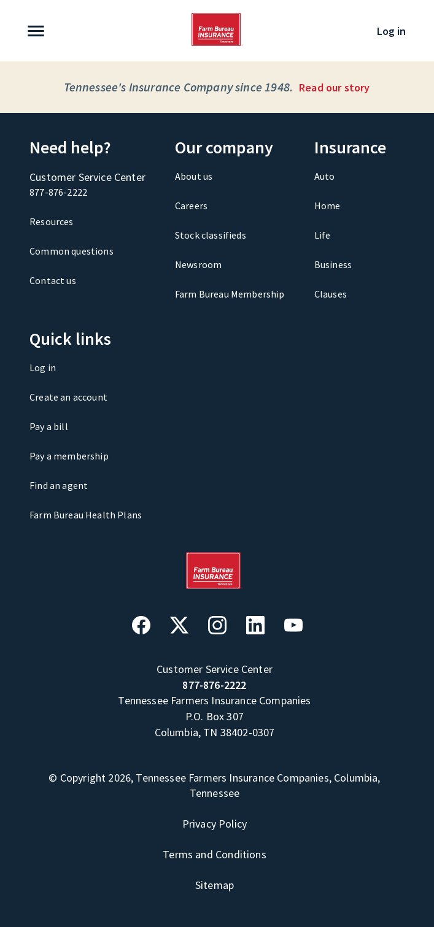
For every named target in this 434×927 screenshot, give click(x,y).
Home (327, 205)
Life (322, 235)
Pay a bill (48, 426)
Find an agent (58, 485)
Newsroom (198, 264)
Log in (391, 31)
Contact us (52, 280)
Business (333, 264)
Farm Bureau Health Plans (85, 515)
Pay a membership (69, 456)
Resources (51, 221)
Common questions (71, 251)
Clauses (330, 294)
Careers (191, 205)
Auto (324, 176)
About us (193, 176)
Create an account (68, 397)
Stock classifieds (210, 235)
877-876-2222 (58, 192)
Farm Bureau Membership (230, 294)
